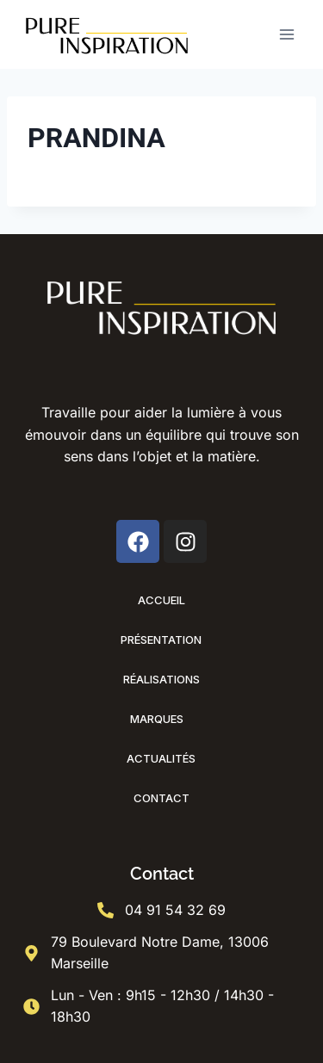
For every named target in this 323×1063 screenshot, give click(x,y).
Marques (161, 718)
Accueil (161, 600)
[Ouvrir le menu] (286, 34)
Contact (161, 798)
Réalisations (161, 679)
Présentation (161, 639)
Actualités (161, 758)
